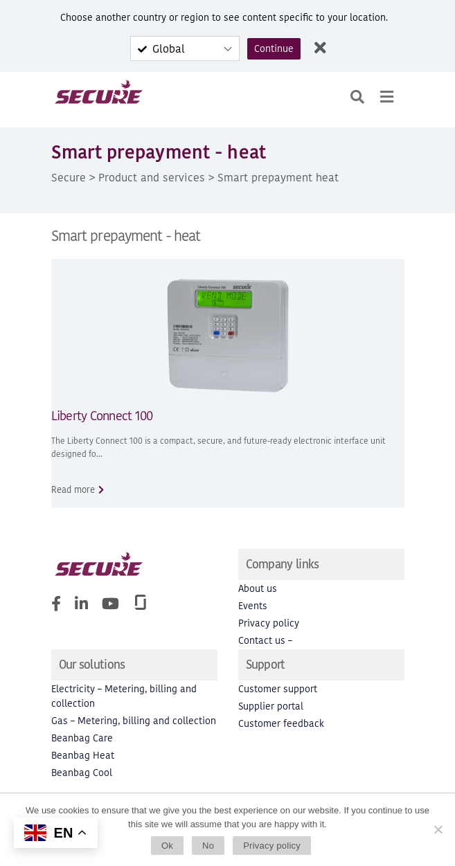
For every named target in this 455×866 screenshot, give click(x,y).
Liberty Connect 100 (102, 415)
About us (257, 588)
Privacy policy (268, 623)
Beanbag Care (82, 738)
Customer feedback (281, 723)
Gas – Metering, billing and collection (133, 721)
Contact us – (265, 640)
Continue (274, 49)
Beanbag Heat (82, 755)
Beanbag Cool (81, 773)
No (208, 845)
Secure (68, 177)
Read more (73, 489)
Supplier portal (270, 706)
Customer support (277, 689)
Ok (167, 845)
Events (252, 606)
